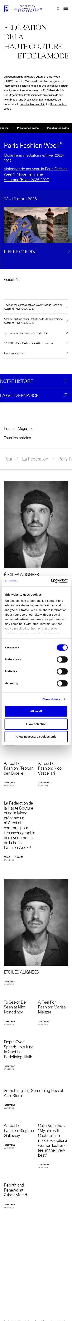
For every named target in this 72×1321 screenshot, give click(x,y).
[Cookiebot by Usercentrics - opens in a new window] (51, 581)
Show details (51, 699)
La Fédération (35, 459)
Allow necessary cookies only (36, 736)
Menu (64, 8)
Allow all (36, 711)
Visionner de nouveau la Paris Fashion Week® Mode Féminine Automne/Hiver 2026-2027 (36, 174)
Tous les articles (17, 437)
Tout (8, 459)
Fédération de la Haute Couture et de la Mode (33, 76)
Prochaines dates (13, 353)
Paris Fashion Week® (32, 104)
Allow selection (36, 724)
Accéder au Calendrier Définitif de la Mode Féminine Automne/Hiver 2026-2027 (33, 321)
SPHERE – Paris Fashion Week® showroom (28, 343)
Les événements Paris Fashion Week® (25, 333)
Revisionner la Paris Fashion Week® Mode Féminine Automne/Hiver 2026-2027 (33, 306)
